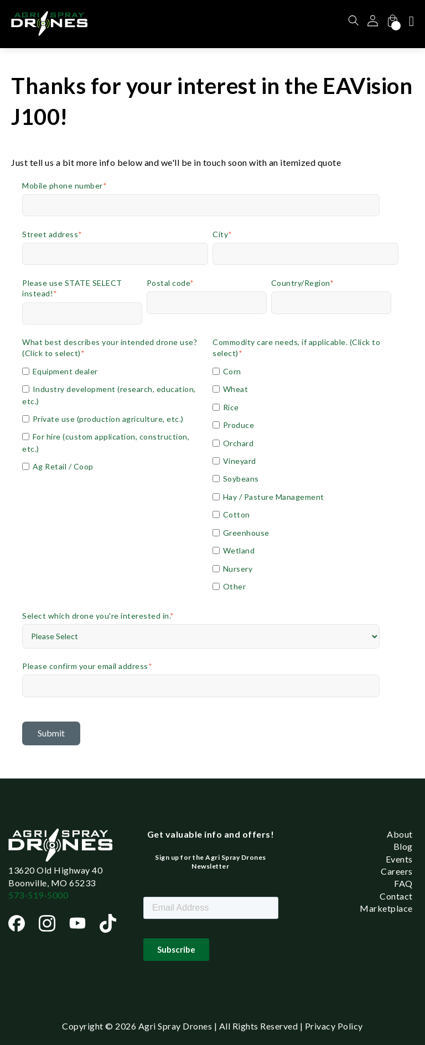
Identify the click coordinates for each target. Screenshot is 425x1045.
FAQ (403, 883)
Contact (396, 896)
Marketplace (386, 908)
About (400, 834)
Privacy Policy (334, 1026)
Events (399, 859)
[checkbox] (115, 418)
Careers (397, 871)
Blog (403, 846)
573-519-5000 (38, 895)
